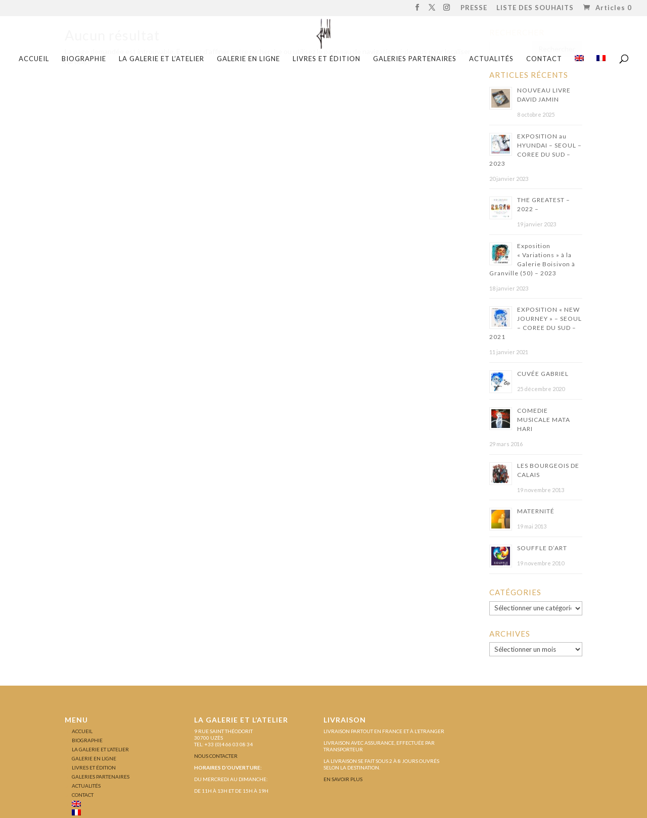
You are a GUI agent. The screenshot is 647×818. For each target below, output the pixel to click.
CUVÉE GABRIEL (543, 373)
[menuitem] (579, 62)
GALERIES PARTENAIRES (414, 59)
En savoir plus (343, 779)
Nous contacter (216, 756)
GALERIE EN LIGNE (248, 59)
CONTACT (544, 59)
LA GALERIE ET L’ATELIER (161, 59)
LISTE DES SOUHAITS (535, 8)
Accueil (34, 59)
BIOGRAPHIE (84, 59)
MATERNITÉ (535, 511)
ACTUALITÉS (491, 59)
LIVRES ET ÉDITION (326, 59)
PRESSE (473, 8)
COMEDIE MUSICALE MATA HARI (543, 419)
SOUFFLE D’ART (542, 548)
